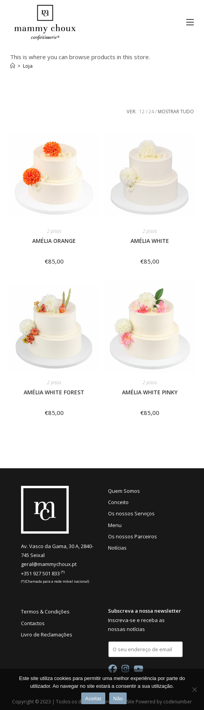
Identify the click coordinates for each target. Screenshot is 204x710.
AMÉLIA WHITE (150, 240)
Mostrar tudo (176, 111)
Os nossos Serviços (131, 513)
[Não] (194, 689)
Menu (115, 525)
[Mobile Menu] (187, 22)
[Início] (12, 65)
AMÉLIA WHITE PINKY (150, 392)
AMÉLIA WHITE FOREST (54, 392)
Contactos (33, 623)
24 (151, 111)
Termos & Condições (45, 611)
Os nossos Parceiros (132, 536)
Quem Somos (124, 490)
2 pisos (54, 231)
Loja (28, 65)
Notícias (117, 547)
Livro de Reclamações (46, 634)
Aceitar (93, 698)
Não (118, 698)
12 (142, 111)
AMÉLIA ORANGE (54, 240)
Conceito (118, 502)
